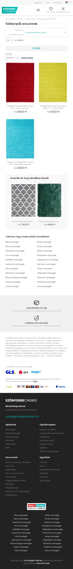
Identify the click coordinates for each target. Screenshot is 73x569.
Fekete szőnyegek (44, 251)
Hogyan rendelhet (48, 429)
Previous (8, 197)
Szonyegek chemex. (33, 560)
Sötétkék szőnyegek (14, 259)
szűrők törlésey (27, 58)
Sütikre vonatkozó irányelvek (18, 462)
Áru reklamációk (47, 440)
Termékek (44, 472)
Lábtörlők (9, 440)
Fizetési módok (46, 443)
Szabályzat (44, 436)
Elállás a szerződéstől (49, 451)
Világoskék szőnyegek (46, 273)
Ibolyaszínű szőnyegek (47, 255)
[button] (46, 32)
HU (70, 2)
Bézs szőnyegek (12, 242)
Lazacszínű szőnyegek (15, 264)
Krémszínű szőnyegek (46, 264)
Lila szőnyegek (11, 268)
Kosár (69, 12)
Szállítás (43, 447)
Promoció (44, 476)
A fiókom (37, 12)
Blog (47, 2)
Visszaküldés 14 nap (36, 307)
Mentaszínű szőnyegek (15, 273)
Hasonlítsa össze (58, 12)
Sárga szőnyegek (44, 268)
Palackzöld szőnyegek (15, 251)
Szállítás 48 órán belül (36, 322)
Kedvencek (46, 12)
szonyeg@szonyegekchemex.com (22, 415)
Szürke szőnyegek (13, 281)
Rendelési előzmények (50, 469)
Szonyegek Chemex (14, 19)
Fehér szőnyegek (44, 242)
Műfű (7, 447)
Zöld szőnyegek (12, 286)
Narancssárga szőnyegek (16, 277)
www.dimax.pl (43, 562)
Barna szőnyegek (12, 246)
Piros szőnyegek (12, 255)
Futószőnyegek (12, 436)
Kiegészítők (10, 443)
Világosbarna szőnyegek (48, 259)
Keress (30, 12)
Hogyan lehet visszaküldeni (52, 432)
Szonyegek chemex (10, 10)
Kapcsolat (57, 2)
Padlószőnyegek (12, 432)
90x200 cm (10, 58)
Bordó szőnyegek (44, 246)
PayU (35, 381)
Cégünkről (37, 2)
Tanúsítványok (11, 487)
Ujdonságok (45, 480)
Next (65, 197)
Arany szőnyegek (44, 286)
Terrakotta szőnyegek (46, 281)
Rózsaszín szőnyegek (46, 277)
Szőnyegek (29, 19)
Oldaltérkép (10, 469)
